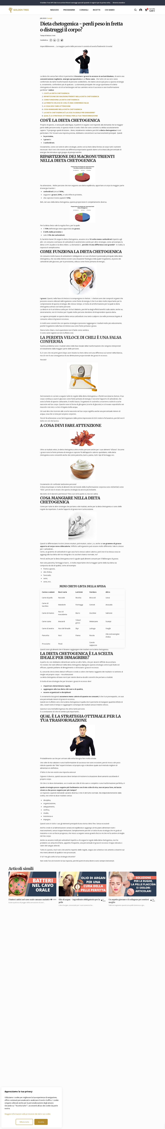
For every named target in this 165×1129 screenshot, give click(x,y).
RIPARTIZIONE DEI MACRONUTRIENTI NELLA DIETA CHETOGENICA (71, 96)
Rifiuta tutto (24, 1122)
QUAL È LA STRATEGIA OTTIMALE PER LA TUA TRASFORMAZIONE (71, 116)
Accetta (41, 1122)
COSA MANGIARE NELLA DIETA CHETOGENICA (63, 109)
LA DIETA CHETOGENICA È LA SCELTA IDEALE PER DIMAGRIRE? (69, 112)
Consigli (84, 10)
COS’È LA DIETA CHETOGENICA (56, 93)
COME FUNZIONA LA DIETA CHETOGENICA (61, 99)
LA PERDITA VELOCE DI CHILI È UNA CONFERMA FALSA (66, 103)
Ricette (96, 10)
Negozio (54, 10)
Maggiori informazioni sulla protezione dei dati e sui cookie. (28, 1114)
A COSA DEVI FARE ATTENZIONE (57, 106)
